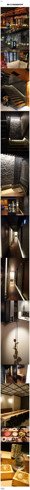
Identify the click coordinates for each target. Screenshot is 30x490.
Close (2, 488)
